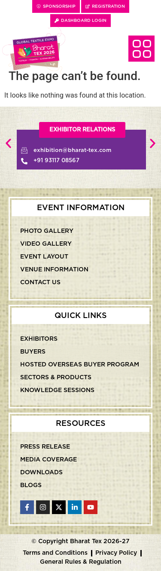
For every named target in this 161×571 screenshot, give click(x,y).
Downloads (41, 473)
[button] (82, 130)
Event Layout (44, 257)
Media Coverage (48, 460)
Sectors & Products (55, 378)
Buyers (33, 352)
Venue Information (54, 270)
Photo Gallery (46, 231)
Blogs (31, 485)
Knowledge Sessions (57, 390)
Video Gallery (46, 244)
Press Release (45, 447)
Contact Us (40, 283)
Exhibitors (39, 339)
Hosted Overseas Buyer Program (79, 365)
